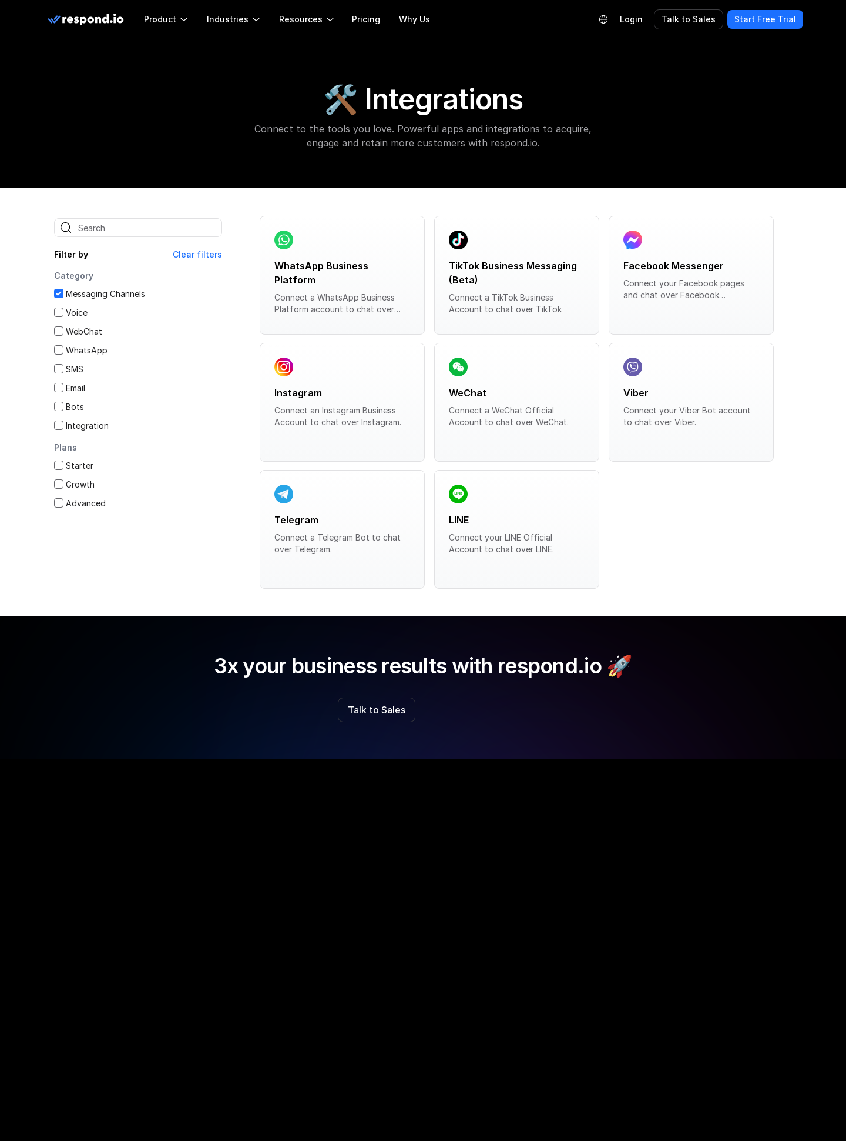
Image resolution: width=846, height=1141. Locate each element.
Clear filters (197, 254)
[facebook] (63, 823)
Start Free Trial (765, 19)
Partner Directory (242, 920)
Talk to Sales (689, 19)
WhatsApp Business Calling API (573, 871)
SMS (74, 369)
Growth (80, 484)
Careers (224, 968)
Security (682, 968)
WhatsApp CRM (544, 958)
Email (75, 388)
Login (631, 19)
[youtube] (157, 823)
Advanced (86, 503)
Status (221, 1040)
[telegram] (120, 823)
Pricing (366, 19)
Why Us (414, 19)
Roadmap (227, 871)
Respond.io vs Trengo (403, 920)
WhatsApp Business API (559, 847)
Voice (77, 313)
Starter (79, 466)
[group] (118, 894)
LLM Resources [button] (94, 896)
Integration (87, 426)
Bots (75, 407)
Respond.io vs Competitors (413, 847)
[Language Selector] (603, 19)
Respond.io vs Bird (397, 944)
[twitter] (139, 823)
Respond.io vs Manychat (408, 968)
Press (219, 992)
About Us (227, 847)
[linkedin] (101, 823)
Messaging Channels (105, 294)
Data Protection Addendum (719, 944)
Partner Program (241, 895)
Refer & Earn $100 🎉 (250, 944)
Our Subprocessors (703, 920)
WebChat (84, 331)
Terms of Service (699, 895)
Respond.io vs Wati (398, 895)
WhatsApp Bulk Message (561, 934)
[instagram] (82, 823)
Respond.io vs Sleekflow (408, 871)
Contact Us (231, 1016)
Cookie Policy (692, 871)
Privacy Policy (693, 847)
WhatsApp (87, 350)
